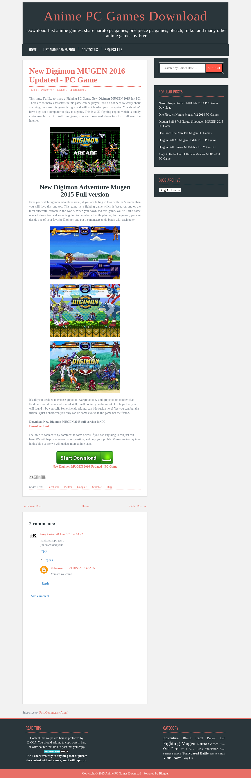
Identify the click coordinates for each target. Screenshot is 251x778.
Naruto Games (208, 744)
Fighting (171, 743)
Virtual (221, 753)
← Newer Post (32, 506)
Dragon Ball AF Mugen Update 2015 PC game (187, 140)
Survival (176, 753)
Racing (192, 749)
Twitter (67, 486)
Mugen (61, 89)
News (222, 744)
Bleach (187, 738)
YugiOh (188, 758)
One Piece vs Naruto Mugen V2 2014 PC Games (189, 114)
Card (199, 738)
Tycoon (213, 753)
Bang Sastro (47, 534)
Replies (48, 560)
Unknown (46, 89)
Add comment (40, 596)
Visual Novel (173, 758)
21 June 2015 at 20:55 (82, 568)
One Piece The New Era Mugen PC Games (185, 133)
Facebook (53, 486)
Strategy (167, 753)
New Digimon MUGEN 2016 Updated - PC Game (77, 75)
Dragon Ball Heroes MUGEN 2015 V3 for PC (187, 147)
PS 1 (184, 749)
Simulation (211, 749)
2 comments (77, 89)
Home (33, 49)
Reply (43, 551)
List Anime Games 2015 (59, 49)
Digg (109, 486)
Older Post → (137, 506)
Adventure (171, 738)
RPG (200, 749)
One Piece (171, 749)
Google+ (81, 486)
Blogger (164, 773)
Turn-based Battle (195, 753)
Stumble (96, 486)
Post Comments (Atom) (53, 712)
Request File (113, 49)
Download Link (39, 426)
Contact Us (90, 49)
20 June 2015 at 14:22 (69, 534)
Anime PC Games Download (125, 16)
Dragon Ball (216, 738)
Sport (222, 749)
